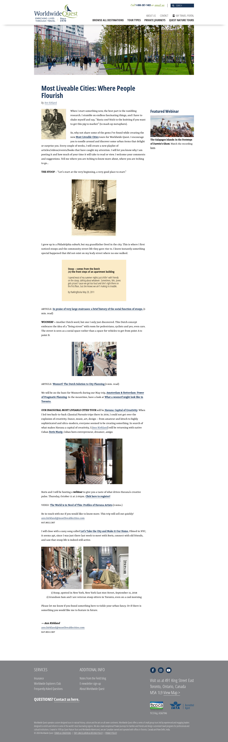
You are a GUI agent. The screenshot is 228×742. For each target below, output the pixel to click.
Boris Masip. (56, 432)
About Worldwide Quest (92, 688)
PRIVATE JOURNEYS (154, 20)
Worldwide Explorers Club (47, 683)
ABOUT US (151, 16)
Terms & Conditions (62, 733)
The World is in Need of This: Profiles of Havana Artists (81, 505)
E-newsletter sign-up (90, 683)
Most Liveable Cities (87, 137)
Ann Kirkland (51, 103)
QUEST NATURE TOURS (181, 20)
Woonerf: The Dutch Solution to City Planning (79, 384)
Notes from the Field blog (93, 678)
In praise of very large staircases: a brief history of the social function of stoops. (98, 309)
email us (159, 5)
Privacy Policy (111, 733)
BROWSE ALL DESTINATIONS (108, 20)
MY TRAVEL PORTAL (183, 16)
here (152, 148)
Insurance (39, 678)
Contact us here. (66, 699)
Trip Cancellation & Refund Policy (88, 733)
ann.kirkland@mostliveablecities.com (63, 518)
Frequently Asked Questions (48, 688)
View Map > (171, 692)
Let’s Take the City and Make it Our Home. (104, 531)
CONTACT (164, 16)
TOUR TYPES (134, 20)
